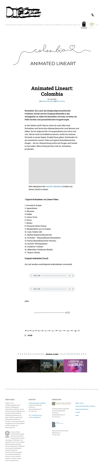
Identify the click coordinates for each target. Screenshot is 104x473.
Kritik (30, 335)
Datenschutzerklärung (81, 409)
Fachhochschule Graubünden (37, 403)
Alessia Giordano (47, 101)
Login (77, 415)
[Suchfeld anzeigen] (92, 14)
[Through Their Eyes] (28, 365)
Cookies (77, 412)
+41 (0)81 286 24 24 (36, 415)
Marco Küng (60, 101)
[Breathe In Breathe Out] (75, 365)
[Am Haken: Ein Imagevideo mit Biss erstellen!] (52, 365)
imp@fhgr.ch (37, 417)
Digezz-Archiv (79, 403)
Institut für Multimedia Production (85, 406)
